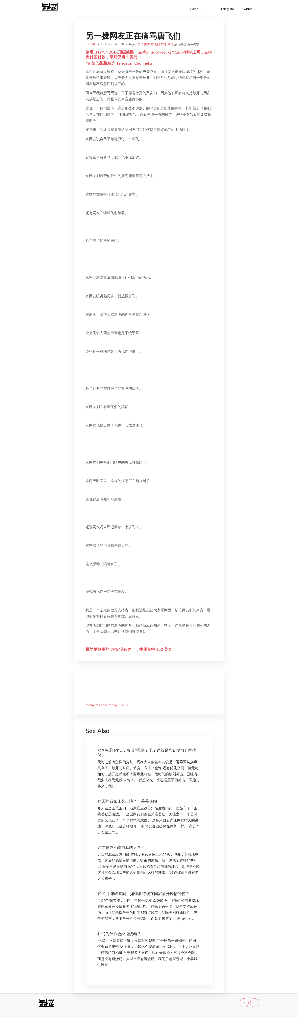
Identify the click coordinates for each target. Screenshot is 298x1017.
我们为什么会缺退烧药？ (119, 933)
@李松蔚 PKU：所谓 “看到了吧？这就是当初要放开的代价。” (146, 752)
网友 (147, 44)
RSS (209, 9)
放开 (164, 44)
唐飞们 (155, 44)
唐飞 (140, 44)
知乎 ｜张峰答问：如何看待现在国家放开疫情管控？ (143, 893)
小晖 (93, 44)
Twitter (247, 9)
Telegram (227, 9)
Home (194, 9)
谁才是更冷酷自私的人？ (119, 847)
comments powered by (107, 705)
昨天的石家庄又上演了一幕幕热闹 (127, 801)
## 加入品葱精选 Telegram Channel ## (120, 63)
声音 (170, 44)
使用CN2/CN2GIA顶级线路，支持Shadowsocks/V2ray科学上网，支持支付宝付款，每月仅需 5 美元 (149, 54)
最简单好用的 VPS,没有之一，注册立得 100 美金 (129, 649)
